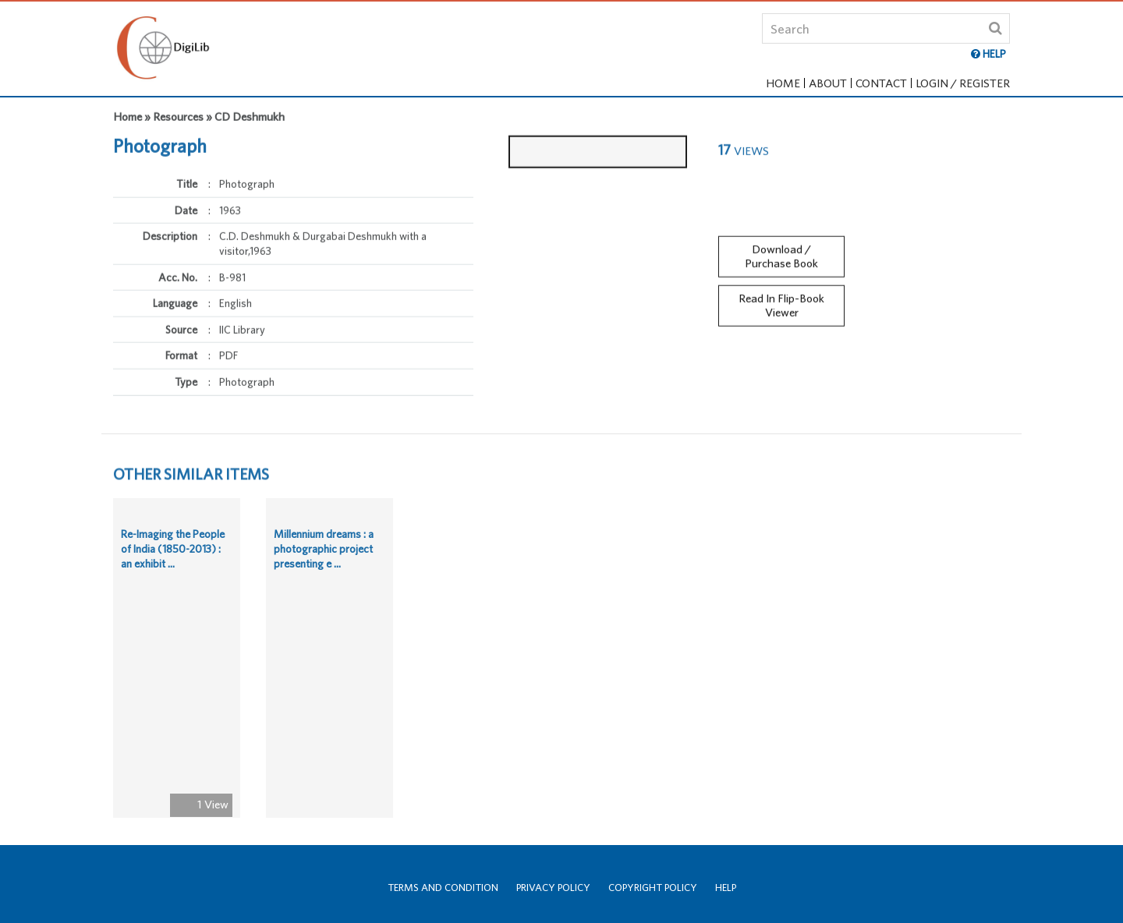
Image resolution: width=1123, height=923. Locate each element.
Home (783, 83)
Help (725, 887)
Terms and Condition (443, 887)
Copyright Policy (652, 887)
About (828, 83)
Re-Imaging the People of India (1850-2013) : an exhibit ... (173, 552)
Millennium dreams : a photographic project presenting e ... (324, 552)
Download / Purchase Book (781, 253)
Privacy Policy (553, 887)
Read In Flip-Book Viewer (781, 302)
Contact (881, 83)
